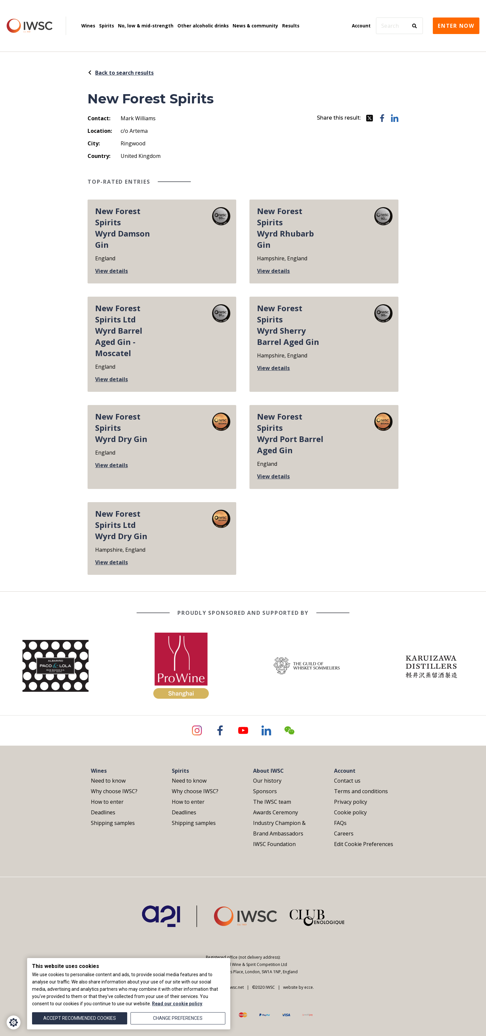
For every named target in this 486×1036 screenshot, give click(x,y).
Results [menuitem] (290, 25)
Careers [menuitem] (344, 833)
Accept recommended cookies (79, 1018)
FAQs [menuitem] (340, 823)
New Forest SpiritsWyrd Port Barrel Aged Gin (290, 433)
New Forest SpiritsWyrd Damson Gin (122, 227)
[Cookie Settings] (13, 1022)
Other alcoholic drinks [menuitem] (203, 25)
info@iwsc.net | (232, 987)
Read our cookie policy (177, 1003)
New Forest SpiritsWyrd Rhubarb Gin (285, 227)
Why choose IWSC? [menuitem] (114, 791)
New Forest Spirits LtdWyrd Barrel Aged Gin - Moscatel (118, 330)
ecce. (309, 987)
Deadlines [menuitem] (103, 812)
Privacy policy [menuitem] (350, 801)
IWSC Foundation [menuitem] (274, 844)
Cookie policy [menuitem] (350, 812)
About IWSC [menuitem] (268, 770)
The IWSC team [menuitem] (272, 801)
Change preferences (178, 1018)
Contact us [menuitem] (347, 780)
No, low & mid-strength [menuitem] (145, 25)
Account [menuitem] (361, 25)
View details (111, 271)
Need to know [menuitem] (108, 780)
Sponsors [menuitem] (265, 791)
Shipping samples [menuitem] (113, 823)
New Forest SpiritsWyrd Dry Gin (121, 427)
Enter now (456, 25)
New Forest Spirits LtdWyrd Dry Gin (121, 524)
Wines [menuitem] (88, 25)
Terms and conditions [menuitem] (361, 791)
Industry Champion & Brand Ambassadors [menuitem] (279, 828)
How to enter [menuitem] (107, 801)
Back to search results (121, 72)
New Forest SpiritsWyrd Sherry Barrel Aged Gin (288, 325)
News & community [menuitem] (255, 25)
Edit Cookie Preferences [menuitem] (363, 844)
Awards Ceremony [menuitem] (275, 812)
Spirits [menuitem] (106, 25)
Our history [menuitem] (267, 780)
